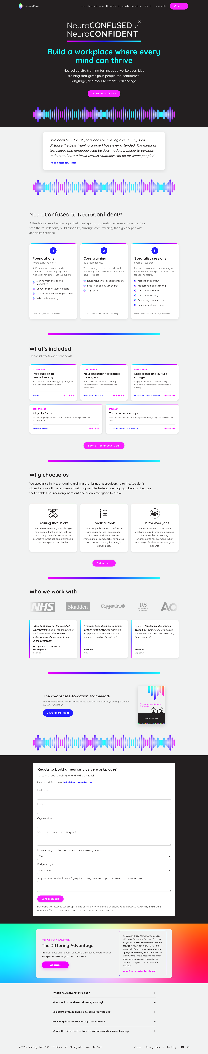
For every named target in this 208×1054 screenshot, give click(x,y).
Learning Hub (158, 6)
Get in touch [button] (104, 563)
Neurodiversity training (75, 6)
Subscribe (55, 965)
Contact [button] (179, 6)
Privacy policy (150, 1047)
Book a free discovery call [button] (104, 445)
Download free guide (58, 712)
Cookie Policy (168, 1047)
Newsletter (130, 6)
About (143, 6)
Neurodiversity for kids (106, 6)
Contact (134, 1047)
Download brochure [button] (104, 93)
